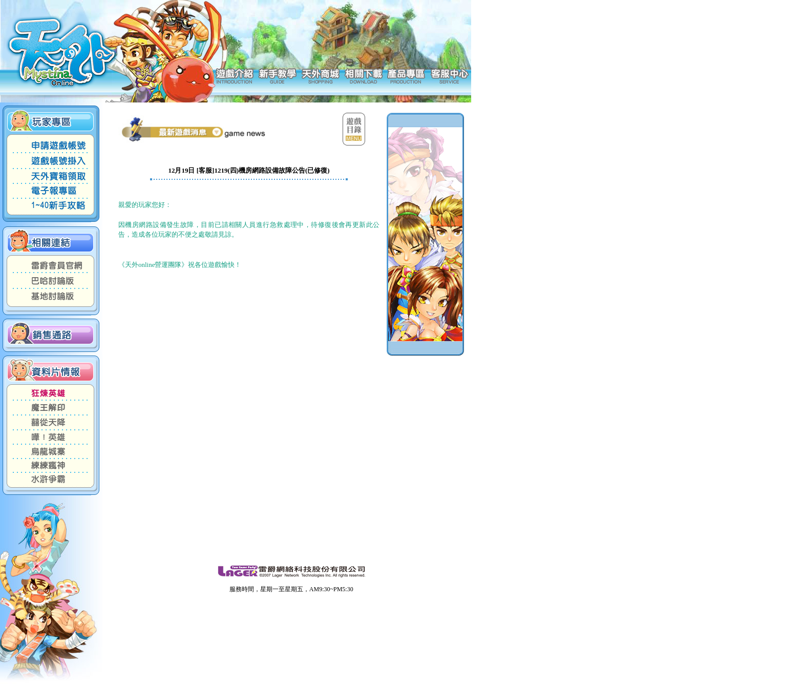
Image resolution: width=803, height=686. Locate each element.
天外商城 (320, 75)
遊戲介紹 (234, 75)
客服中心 (449, 75)
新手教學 (277, 75)
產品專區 (406, 75)
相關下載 (363, 75)
